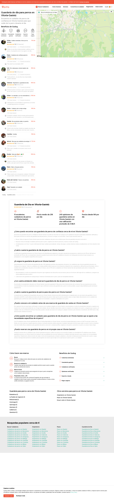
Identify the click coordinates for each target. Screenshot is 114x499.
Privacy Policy (73, 492)
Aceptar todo (9, 496)
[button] (81, 358)
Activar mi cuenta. (84, 2)
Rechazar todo (20, 496)
